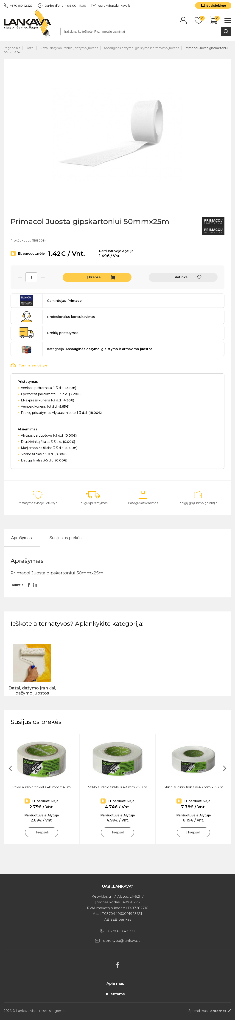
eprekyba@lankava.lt (111, 5)
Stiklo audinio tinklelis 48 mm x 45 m (41, 787)
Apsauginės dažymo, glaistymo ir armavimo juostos (141, 48)
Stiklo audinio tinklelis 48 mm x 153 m (193, 787)
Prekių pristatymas (62, 333)
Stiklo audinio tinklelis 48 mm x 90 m (117, 787)
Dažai (30, 48)
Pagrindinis (12, 48)
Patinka (181, 277)
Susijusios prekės (65, 538)
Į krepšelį (94, 277)
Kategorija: (100, 349)
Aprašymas (21, 538)
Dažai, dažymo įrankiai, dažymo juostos (69, 48)
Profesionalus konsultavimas (71, 317)
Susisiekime (216, 5)
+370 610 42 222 (18, 5)
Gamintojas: (65, 301)
